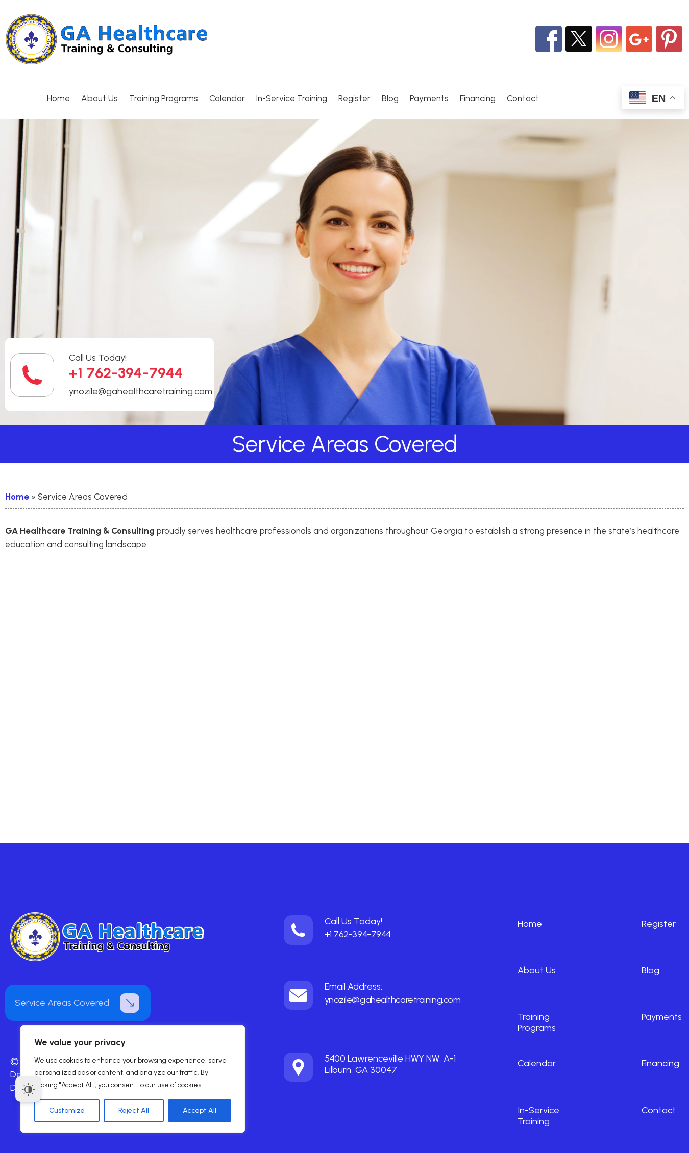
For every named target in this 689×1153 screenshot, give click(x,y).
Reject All (133, 1110)
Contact (523, 98)
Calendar (227, 98)
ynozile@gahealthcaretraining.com (140, 391)
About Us (99, 98)
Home (58, 98)
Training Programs (163, 98)
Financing (478, 98)
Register (354, 98)
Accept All (199, 1110)
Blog (390, 98)
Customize (67, 1110)
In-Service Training (291, 98)
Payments (429, 98)
